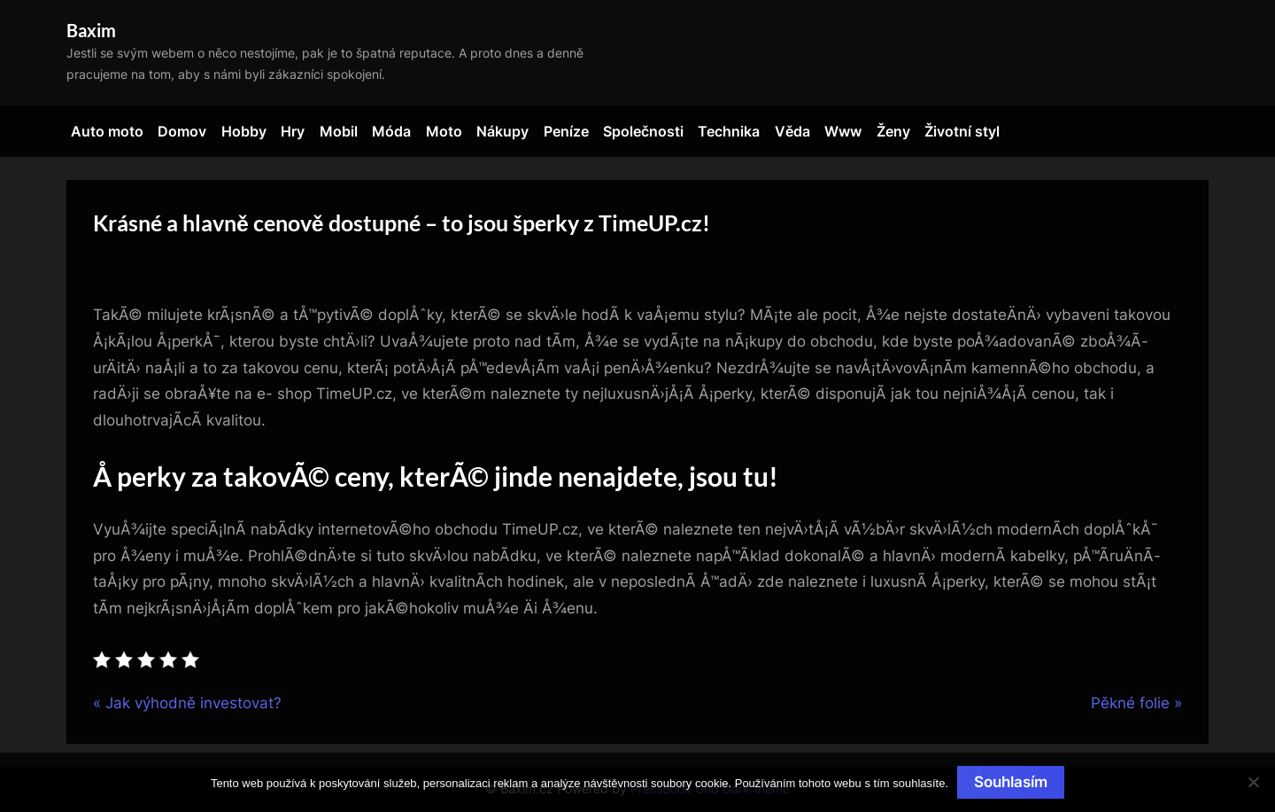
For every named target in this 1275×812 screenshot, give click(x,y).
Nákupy (502, 131)
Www (843, 131)
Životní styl (962, 131)
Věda (792, 131)
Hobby (244, 131)
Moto (444, 131)
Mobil (339, 131)
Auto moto (107, 131)
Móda (391, 131)
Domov (182, 131)
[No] (1253, 782)
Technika (729, 131)
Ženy (893, 131)
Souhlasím (1010, 782)
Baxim (91, 30)
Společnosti (643, 131)
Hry (293, 131)
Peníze (566, 131)
